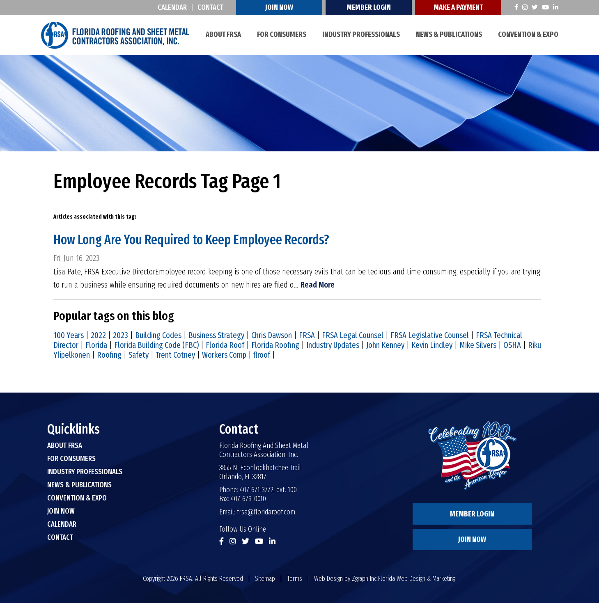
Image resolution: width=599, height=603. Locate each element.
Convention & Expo (528, 34)
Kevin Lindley (431, 345)
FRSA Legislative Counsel (429, 335)
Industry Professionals (361, 34)
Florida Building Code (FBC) (156, 345)
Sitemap (265, 578)
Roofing (109, 355)
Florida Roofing (275, 345)
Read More (318, 285)
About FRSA (223, 34)
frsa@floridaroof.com (266, 511)
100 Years (68, 335)
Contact (210, 7)
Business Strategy (216, 335)
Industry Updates (332, 345)
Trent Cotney (175, 355)
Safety (139, 355)
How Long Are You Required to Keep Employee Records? (191, 239)
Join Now (279, 7)
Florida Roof (225, 345)
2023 (120, 335)
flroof (261, 355)
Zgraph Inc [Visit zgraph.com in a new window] (364, 578)
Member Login (369, 7)
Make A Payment (458, 7)
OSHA (512, 345)
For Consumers (281, 34)
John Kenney (385, 345)
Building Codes (158, 335)
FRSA (307, 335)
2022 (98, 335)
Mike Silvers (477, 345)
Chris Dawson (271, 335)
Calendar (172, 7)
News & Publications (449, 34)
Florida (96, 345)
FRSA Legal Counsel (352, 335)
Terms (294, 578)
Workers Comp (224, 355)
